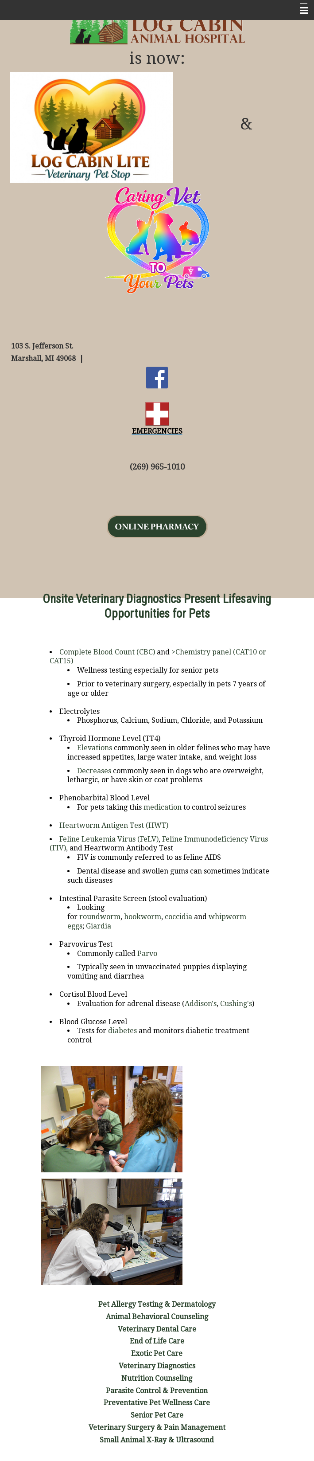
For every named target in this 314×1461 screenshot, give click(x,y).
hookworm (142, 917)
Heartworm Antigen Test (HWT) (113, 825)
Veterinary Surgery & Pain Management (157, 1427)
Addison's (201, 1003)
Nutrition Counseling (156, 1378)
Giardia (98, 926)
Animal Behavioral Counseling (157, 1316)
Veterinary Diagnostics (157, 1366)
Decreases (94, 771)
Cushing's (236, 1003)
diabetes (122, 1030)
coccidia (178, 917)
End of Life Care (157, 1341)
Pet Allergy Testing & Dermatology (157, 1304)
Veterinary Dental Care (157, 1329)
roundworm (99, 917)
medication (162, 807)
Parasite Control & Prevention (157, 1391)
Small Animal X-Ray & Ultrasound (157, 1440)
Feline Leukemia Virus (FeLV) (109, 839)
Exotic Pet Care (156, 1353)
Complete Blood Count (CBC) (107, 652)
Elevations (94, 748)
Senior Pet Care (157, 1415)
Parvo (147, 953)
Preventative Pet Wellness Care (157, 1402)
